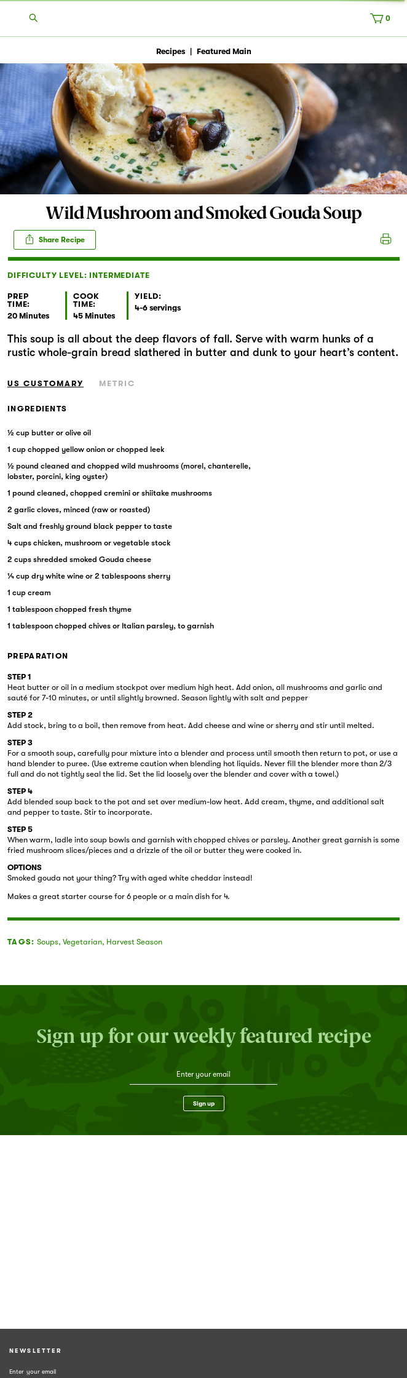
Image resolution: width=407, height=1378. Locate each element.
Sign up (204, 1103)
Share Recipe (55, 239)
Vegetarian (82, 941)
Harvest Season (134, 941)
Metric (117, 383)
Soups (47, 941)
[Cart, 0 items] (383, 21)
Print (385, 240)
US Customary (45, 383)
